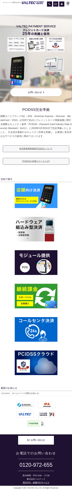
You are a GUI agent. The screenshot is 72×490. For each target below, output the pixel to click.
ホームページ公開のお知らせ (20, 393)
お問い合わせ (36, 92)
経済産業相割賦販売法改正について (35, 149)
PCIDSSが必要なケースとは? (36, 161)
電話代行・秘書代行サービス (36, 483)
